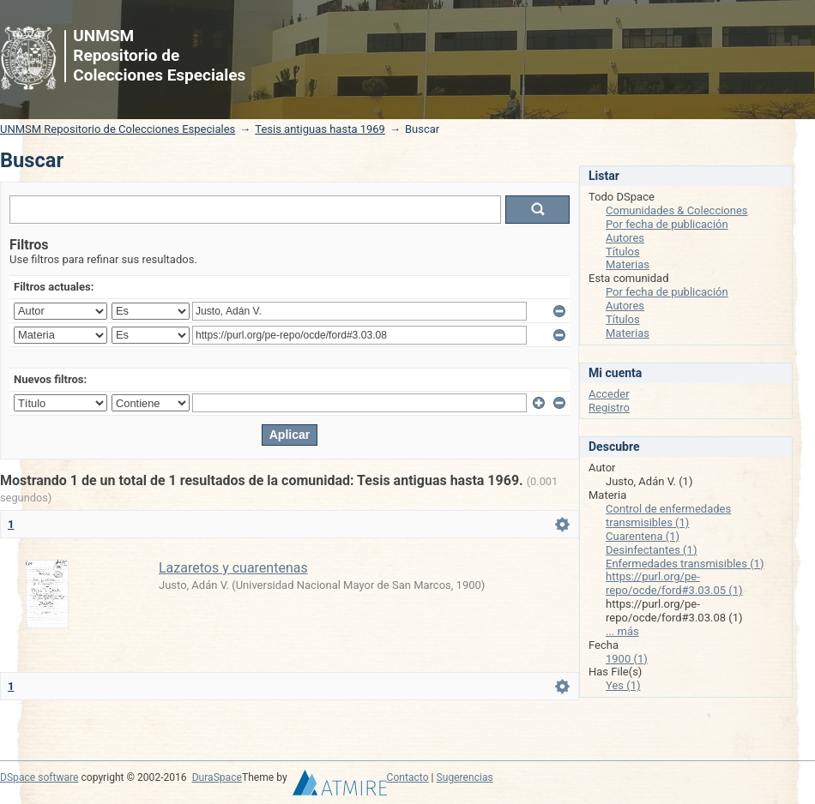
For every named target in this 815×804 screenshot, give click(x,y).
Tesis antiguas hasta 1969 (320, 129)
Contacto (408, 777)
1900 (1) (627, 658)
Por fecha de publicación (667, 224)
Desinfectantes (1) (651, 549)
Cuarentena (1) (642, 536)
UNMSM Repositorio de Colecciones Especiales (117, 129)
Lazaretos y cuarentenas (233, 568)
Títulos (623, 251)
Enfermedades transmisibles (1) (685, 563)
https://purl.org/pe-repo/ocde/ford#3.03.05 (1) (674, 583)
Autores (625, 237)
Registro (609, 407)
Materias (627, 264)
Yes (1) (623, 685)
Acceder (609, 393)
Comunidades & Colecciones (677, 210)
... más (622, 631)
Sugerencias (465, 777)
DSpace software (39, 777)
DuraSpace (217, 777)
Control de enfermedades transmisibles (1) (668, 515)
